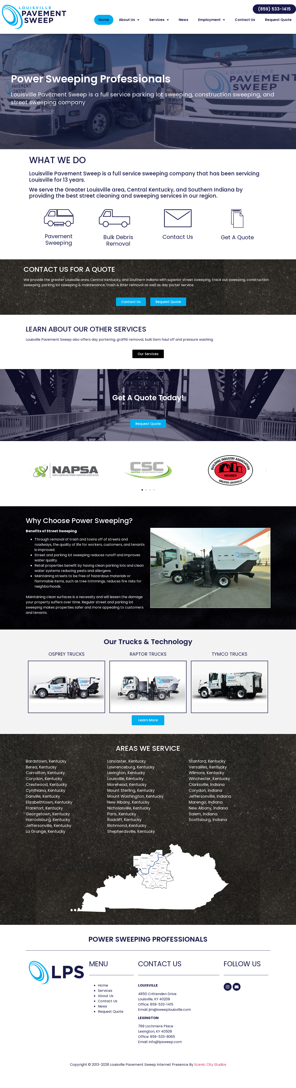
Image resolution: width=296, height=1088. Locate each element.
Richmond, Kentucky (126, 830)
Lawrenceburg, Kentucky (130, 771)
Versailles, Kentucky (208, 771)
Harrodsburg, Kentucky (48, 824)
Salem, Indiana (203, 818)
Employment (211, 20)
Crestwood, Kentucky (46, 789)
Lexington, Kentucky (126, 777)
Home (104, 19)
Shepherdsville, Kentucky (131, 836)
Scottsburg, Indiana (208, 824)
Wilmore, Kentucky (206, 777)
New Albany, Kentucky (128, 806)
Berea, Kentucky (41, 771)
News (183, 19)
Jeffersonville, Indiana (210, 801)
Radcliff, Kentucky (124, 824)
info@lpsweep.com (165, 1046)
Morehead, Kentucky (127, 789)
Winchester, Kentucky (209, 783)
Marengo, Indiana (206, 806)
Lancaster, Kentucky (126, 765)
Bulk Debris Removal (118, 245)
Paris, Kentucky (121, 818)
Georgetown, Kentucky (48, 818)
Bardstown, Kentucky (46, 765)
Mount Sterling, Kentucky (131, 795)
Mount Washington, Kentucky (135, 801)
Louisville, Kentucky (125, 783)
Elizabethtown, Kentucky (49, 806)
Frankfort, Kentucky (44, 812)
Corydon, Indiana (205, 795)
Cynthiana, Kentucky (45, 795)
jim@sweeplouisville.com (170, 1014)
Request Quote (278, 19)
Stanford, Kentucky (207, 765)
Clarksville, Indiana (207, 789)
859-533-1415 (161, 1008)
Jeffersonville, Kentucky (48, 830)
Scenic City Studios (210, 1069)
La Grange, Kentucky (45, 836)
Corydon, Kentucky (44, 783)
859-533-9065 (162, 1041)
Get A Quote (237, 242)
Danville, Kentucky (43, 801)
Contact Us (245, 19)
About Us (129, 20)
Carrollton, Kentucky (45, 777)
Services (159, 20)
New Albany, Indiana (208, 812)
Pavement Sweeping (59, 244)
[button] (274, 9)
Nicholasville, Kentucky (129, 812)
